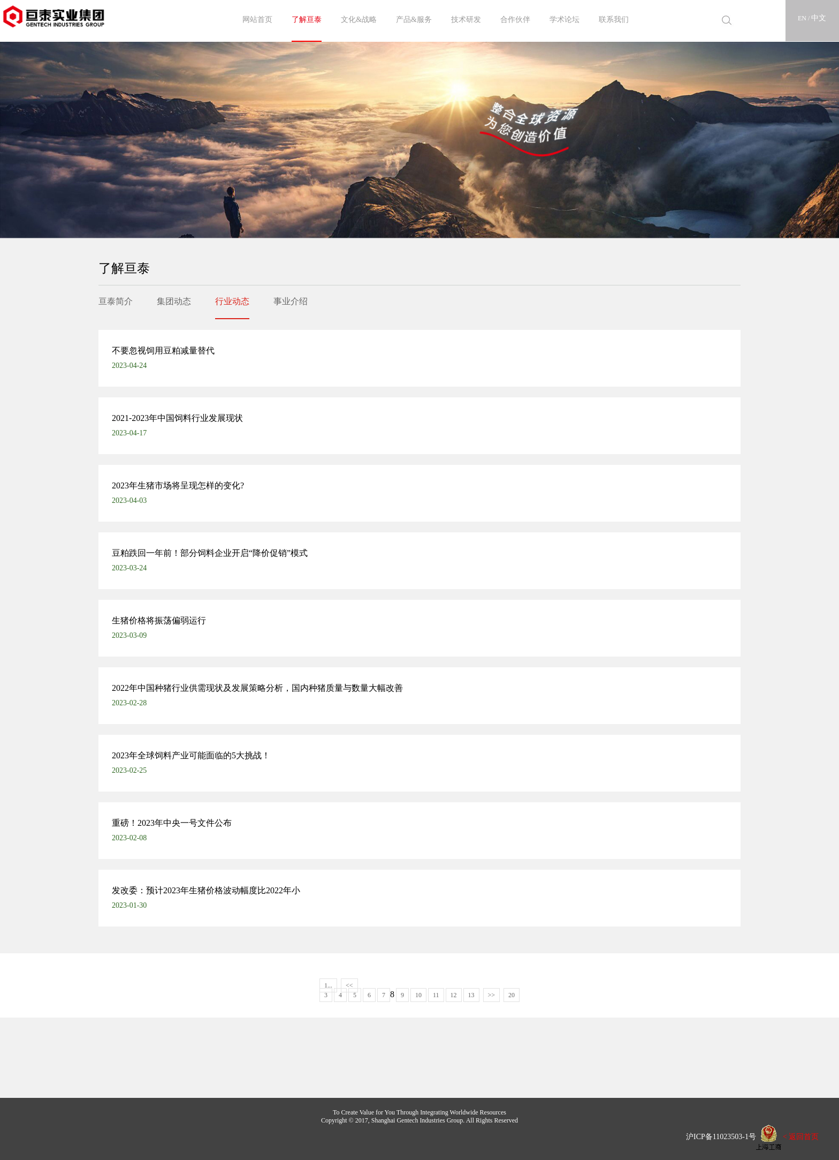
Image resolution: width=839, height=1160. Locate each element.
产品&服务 (414, 20)
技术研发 (466, 20)
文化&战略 (359, 20)
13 (471, 995)
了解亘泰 (307, 20)
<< (349, 985)
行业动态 (232, 301)
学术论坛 (564, 20)
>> (491, 995)
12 (454, 995)
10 (418, 995)
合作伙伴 (515, 20)
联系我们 (614, 20)
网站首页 (257, 20)
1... (328, 985)
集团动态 (174, 301)
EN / (804, 18)
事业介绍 (290, 301)
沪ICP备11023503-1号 (717, 1136)
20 (511, 995)
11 (436, 995)
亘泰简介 (115, 301)
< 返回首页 (801, 1136)
